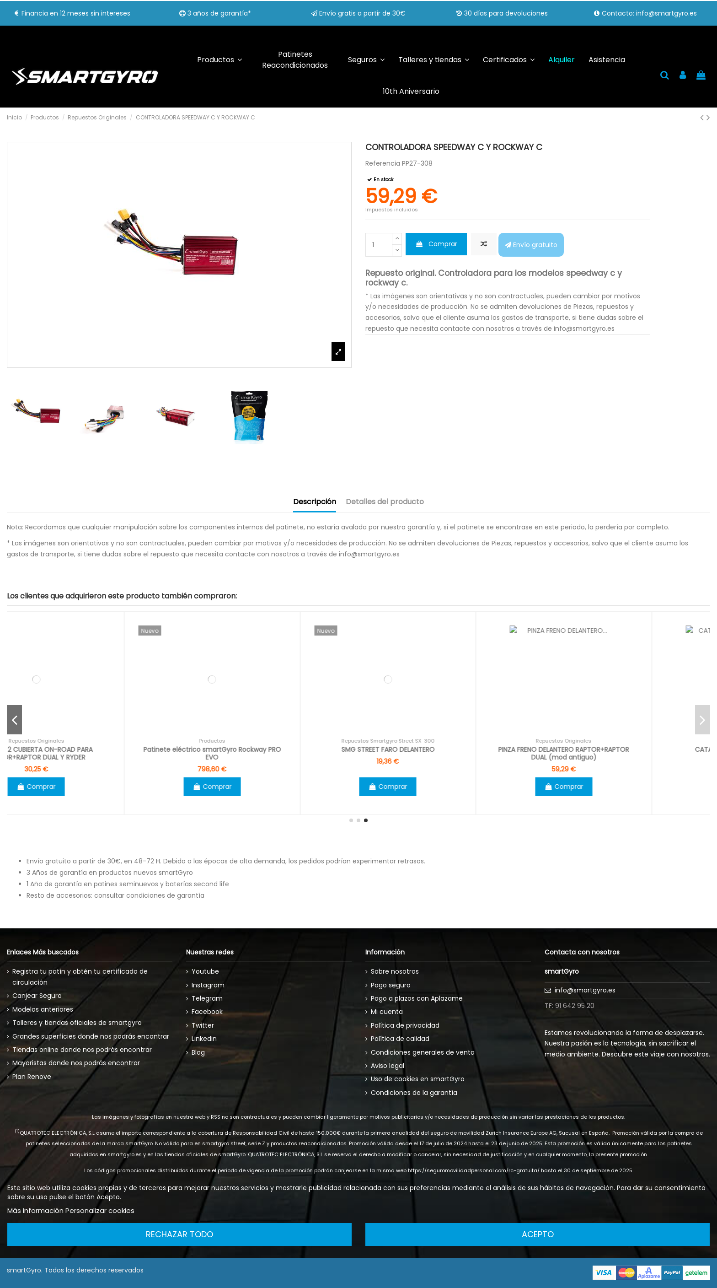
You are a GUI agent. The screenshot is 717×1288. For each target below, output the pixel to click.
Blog (198, 1052)
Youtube (205, 971)
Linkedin (204, 1038)
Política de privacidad (405, 1025)
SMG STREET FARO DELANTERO (622, 749)
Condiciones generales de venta (423, 1052)
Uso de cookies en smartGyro (418, 1078)
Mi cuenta (387, 1011)
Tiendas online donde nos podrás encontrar (82, 1049)
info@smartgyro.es (585, 990)
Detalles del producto (385, 501)
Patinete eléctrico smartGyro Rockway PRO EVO (446, 753)
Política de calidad (400, 1038)
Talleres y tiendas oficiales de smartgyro (77, 1022)
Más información (35, 1210)
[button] (366, 60)
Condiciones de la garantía (414, 1092)
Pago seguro (391, 985)
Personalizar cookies (99, 1210)
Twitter (203, 1025)
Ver (95, 786)
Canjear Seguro (37, 995)
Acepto (538, 1234)
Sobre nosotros (395, 971)
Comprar (436, 243)
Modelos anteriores (42, 1009)
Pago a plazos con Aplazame (417, 998)
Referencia (382, 163)
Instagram (208, 985)
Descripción (314, 501)
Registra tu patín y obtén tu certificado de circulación (80, 977)
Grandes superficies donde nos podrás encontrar (90, 1036)
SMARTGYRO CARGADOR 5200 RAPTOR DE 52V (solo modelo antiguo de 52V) (95, 753)
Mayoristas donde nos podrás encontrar (76, 1062)
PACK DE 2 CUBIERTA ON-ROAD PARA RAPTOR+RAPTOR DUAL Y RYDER (270, 753)
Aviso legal (387, 1065)
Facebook (207, 1011)
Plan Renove (31, 1076)
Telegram (207, 998)
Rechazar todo (179, 1234)
